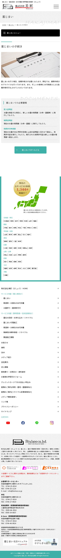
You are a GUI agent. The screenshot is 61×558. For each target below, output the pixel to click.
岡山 (5, 255)
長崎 (14, 268)
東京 (34, 228)
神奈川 (29, 228)
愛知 (10, 241)
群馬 (14, 228)
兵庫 (30, 248)
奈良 (19, 248)
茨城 (5, 228)
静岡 (5, 241)
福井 (28, 234)
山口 (14, 255)
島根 (24, 255)
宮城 (21, 221)
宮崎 (28, 268)
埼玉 (19, 228)
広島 (10, 255)
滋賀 (14, 248)
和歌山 (25, 248)
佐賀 (10, 268)
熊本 (19, 268)
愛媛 (14, 261)
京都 (10, 248)
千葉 (24, 228)
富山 (19, 234)
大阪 (5, 248)
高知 (19, 261)
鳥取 (19, 255)
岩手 (16, 221)
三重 (14, 241)
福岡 (5, 268)
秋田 (25, 221)
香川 (5, 261)
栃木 (10, 228)
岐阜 (19, 241)
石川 (24, 234)
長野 (14, 234)
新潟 (10, 234)
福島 (34, 221)
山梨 (5, 234)
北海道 (6, 221)
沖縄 (5, 275)
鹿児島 (34, 268)
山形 (30, 221)
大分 (24, 268)
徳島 (10, 261)
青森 (11, 221)
